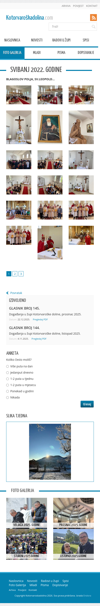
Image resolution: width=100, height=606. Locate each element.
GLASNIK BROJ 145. (24, 308)
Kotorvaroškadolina (29, 18)
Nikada (15, 397)
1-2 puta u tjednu (21, 379)
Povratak (16, 293)
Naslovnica (12, 41)
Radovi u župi (61, 41)
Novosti (36, 41)
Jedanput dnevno (21, 372)
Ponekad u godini (22, 391)
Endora (87, 595)
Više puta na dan (21, 366)
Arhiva (66, 6)
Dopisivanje (86, 53)
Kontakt (92, 6)
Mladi (37, 53)
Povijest (78, 6)
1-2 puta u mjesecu (23, 385)
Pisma (61, 53)
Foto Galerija (12, 53)
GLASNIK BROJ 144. (24, 327)
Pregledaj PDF (40, 319)
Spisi (86, 41)
